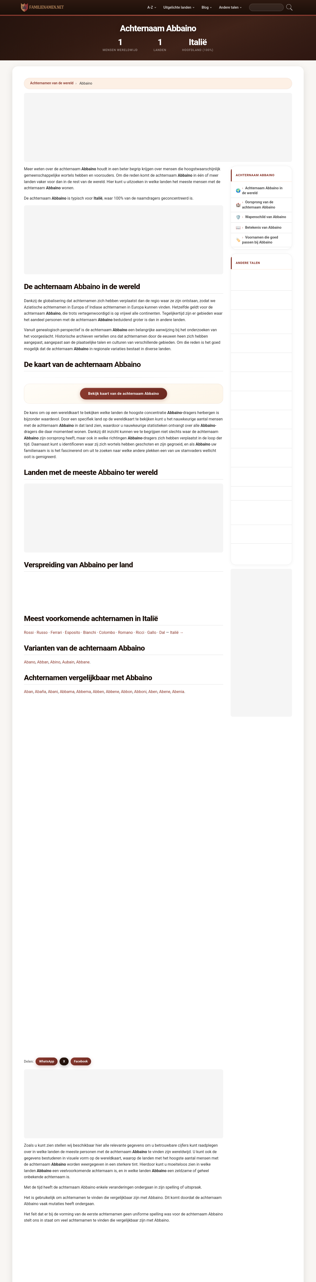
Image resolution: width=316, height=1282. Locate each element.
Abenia (178, 673)
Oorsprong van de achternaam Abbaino (258, 204)
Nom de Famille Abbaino (259, 296)
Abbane (82, 643)
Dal (162, 614)
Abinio (42, 1041)
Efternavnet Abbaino (264, 366)
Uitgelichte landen (177, 7)
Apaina (43, 1029)
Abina (92, 1005)
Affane (42, 1089)
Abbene (112, 673)
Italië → (177, 614)
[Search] (266, 7)
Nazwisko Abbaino (263, 347)
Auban (42, 1076)
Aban (28, 673)
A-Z (150, 7)
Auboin (144, 993)
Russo (42, 614)
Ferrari (56, 614)
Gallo (152, 614)
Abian (92, 1029)
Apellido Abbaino (261, 276)
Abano (29, 643)
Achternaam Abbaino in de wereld (262, 190)
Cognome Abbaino (262, 317)
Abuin (194, 1065)
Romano (125, 614)
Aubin (143, 1076)
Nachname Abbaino (263, 308)
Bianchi (89, 614)
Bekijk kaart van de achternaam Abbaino (123, 393)
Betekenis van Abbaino (263, 227)
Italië (52, 581)
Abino (55, 643)
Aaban (143, 1017)
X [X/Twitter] (64, 809)
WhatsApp (46, 809)
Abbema (83, 673)
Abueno (43, 1065)
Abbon (126, 673)
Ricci (140, 614)
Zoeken (201, 1148)
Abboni (140, 673)
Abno (193, 1041)
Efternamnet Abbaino (265, 407)
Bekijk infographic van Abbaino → (199, 1110)
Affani (93, 1089)
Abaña (40, 673)
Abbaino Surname (262, 285)
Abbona (195, 1029)
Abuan (143, 1065)
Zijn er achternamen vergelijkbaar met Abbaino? (71, 792)
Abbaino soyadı (260, 416)
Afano (42, 1053)
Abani (53, 673)
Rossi (29, 614)
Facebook (81, 809)
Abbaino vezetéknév (264, 384)
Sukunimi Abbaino (262, 375)
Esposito (72, 614)
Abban (42, 643)
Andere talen (228, 7)
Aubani (93, 1076)
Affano (144, 1053)
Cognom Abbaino (262, 328)
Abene (164, 673)
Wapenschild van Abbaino (265, 217)
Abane (93, 1065)
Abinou (93, 1041)
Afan (193, 1076)
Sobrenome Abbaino (264, 338)
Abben (98, 673)
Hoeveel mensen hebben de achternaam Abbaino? (73, 758)
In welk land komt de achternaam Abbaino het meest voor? (81, 711)
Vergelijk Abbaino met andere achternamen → (125, 1110)
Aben (153, 673)
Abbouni (196, 1053)
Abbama (67, 673)
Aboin (93, 1053)
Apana (143, 1089)
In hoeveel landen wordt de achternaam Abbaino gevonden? (82, 742)
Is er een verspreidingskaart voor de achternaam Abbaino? (80, 775)
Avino (143, 1041)
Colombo (107, 614)
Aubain (68, 643)
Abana (194, 1017)
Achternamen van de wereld (52, 83)
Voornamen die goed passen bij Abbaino (260, 239)
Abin (142, 1029)
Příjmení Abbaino (262, 356)
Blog (205, 7)
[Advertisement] (158, 127)
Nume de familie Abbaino (259, 395)
